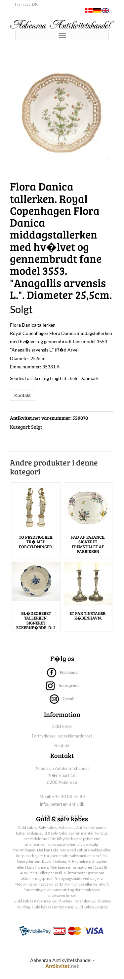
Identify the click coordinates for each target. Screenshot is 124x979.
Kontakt (22, 395)
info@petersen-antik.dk (62, 804)
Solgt (36, 426)
